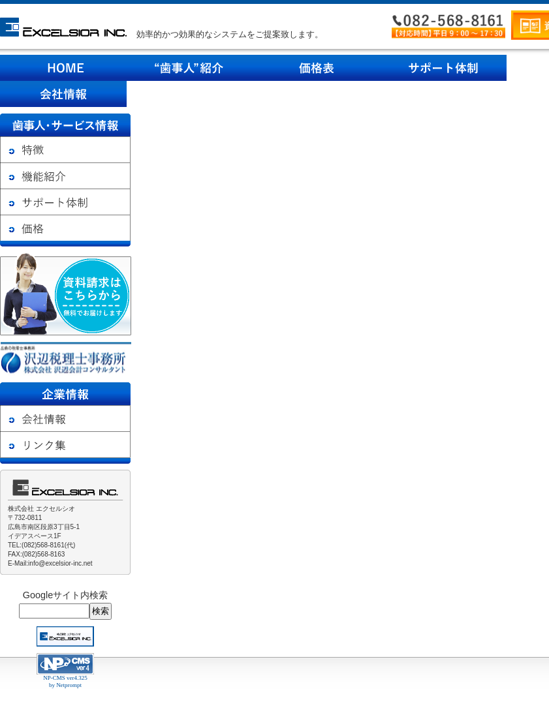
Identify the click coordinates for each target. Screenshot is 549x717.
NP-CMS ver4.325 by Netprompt (65, 681)
